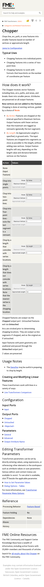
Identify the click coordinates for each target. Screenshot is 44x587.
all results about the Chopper (24, 553)
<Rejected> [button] (8, 426)
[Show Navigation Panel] (40, 5)
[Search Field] (22, 13)
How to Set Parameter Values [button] (16, 482)
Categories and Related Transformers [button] (16, 26)
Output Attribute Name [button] (13, 441)
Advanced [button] (7, 438)
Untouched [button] (8, 422)
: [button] (12, 21)
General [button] (6, 434)
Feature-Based (33, 506)
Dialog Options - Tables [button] (13, 486)
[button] (40, 13)
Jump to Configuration (12, 48)
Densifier (14, 367)
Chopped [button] (7, 418)
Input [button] (5, 409)
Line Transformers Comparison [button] (16, 392)
